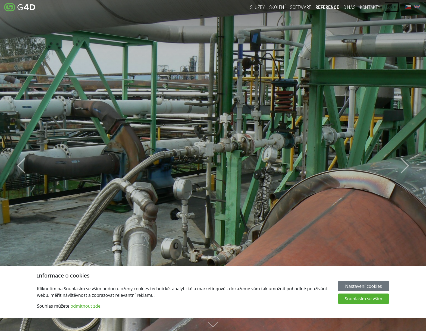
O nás (349, 7)
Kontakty (370, 7)
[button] (21, 165)
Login (391, 7)
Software (300, 7)
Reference (327, 7)
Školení (277, 7)
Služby (257, 7)
